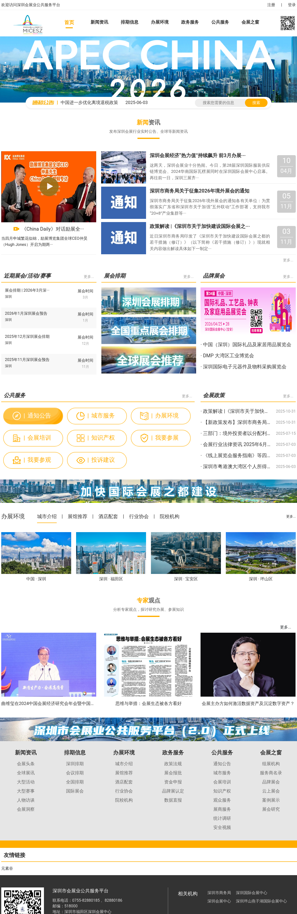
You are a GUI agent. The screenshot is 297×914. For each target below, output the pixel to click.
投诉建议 (101, 459)
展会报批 (173, 772)
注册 (271, 4)
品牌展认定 (173, 791)
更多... (288, 260)
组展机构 (271, 763)
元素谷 (7, 868)
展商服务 (222, 809)
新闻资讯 (99, 22)
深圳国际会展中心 (251, 892)
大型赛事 (26, 791)
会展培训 (37, 437)
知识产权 (101, 437)
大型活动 (26, 781)
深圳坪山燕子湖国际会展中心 (261, 901)
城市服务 (101, 415)
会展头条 (26, 763)
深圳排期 (75, 763)
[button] (134, 92)
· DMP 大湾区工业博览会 (227, 356)
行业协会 (139, 516)
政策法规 (173, 763)
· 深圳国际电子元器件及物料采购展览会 (243, 367)
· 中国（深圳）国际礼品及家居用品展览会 (246, 344)
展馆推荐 (77, 516)
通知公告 (37, 415)
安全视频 (222, 827)
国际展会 (75, 791)
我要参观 (37, 459)
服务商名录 (271, 772)
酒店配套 (108, 516)
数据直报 (173, 800)
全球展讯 (26, 772)
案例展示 (271, 800)
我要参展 (165, 437)
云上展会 (271, 791)
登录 (292, 4)
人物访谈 (26, 800)
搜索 (256, 103)
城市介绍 (47, 516)
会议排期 (75, 772)
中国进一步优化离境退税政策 (89, 102)
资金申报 (173, 781)
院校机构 (169, 516)
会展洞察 (26, 809)
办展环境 (160, 22)
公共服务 (220, 22)
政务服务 (190, 22)
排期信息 (129, 22)
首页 (69, 22)
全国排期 (75, 781)
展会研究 (271, 809)
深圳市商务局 (219, 892)
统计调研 (222, 818)
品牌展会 (271, 781)
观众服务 (222, 800)
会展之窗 (250, 22)
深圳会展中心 (219, 901)
